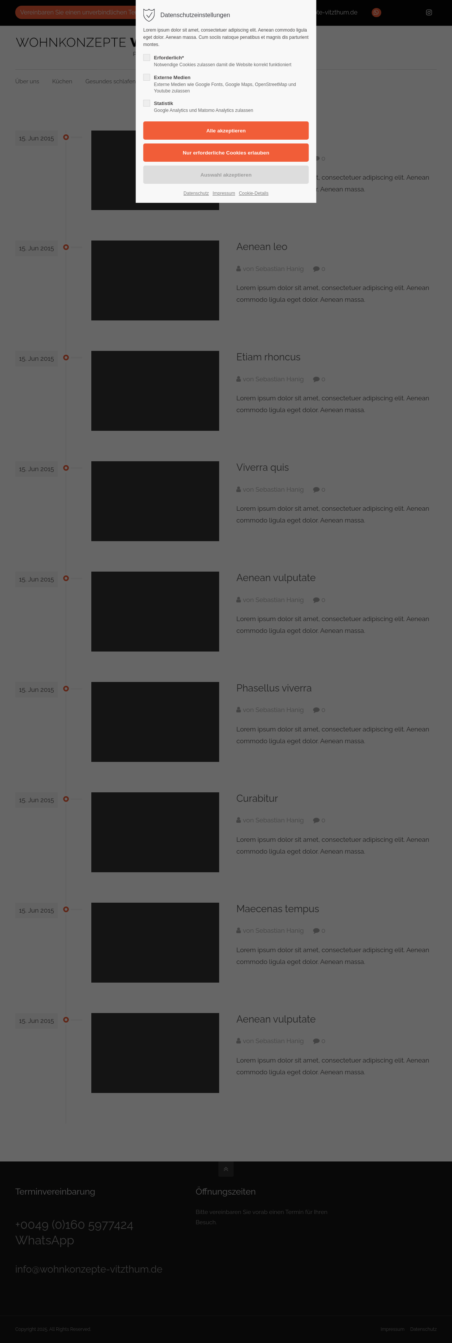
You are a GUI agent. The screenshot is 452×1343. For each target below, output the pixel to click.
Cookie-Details (254, 193)
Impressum (224, 193)
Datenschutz (196, 193)
